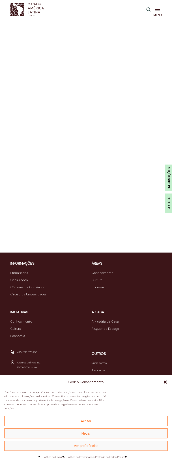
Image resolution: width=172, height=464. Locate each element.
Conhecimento (103, 273)
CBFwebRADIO (23, 128)
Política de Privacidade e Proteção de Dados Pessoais (97, 457)
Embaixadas (19, 273)
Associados (98, 370)
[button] (165, 382)
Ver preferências (86, 446)
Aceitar (86, 421)
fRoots (114, 183)
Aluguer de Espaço (105, 329)
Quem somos (99, 363)
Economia (99, 287)
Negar (86, 433)
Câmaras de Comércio (27, 287)
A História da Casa (105, 321)
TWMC (16, 205)
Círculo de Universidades (28, 294)
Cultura (97, 280)
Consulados (19, 280)
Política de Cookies (53, 457)
